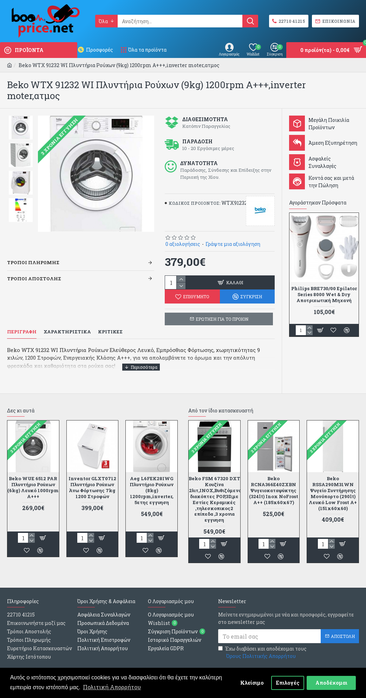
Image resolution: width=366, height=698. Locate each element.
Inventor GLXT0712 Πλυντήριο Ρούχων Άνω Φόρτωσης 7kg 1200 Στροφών (92, 479)
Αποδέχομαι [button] (331, 682)
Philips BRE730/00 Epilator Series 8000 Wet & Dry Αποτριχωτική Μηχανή (324, 295)
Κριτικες (110, 332)
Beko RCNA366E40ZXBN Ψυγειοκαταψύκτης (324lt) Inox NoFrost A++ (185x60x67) (273, 481)
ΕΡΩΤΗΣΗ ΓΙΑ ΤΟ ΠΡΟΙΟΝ (222, 319)
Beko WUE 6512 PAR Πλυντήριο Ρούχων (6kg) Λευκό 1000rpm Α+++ (33, 479)
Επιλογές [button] (288, 682)
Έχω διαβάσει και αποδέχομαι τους (262, 644)
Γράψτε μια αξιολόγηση (232, 244)
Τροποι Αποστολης (34, 270)
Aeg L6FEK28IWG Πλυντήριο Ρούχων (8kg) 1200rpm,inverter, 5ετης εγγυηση (152, 481)
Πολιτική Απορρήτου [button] (112, 687)
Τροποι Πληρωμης (33, 253)
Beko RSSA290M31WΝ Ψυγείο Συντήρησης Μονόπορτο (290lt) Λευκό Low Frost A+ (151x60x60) (333, 484)
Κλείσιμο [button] (252, 682)
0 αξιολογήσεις (182, 244)
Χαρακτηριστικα (67, 332)
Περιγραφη (22, 332)
